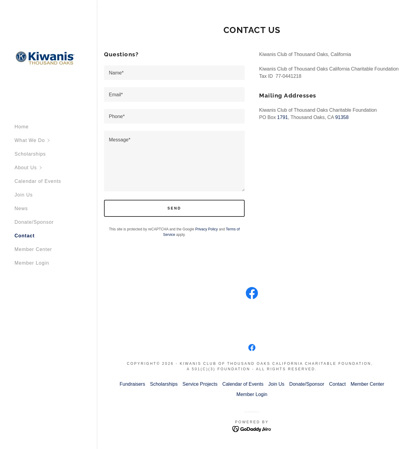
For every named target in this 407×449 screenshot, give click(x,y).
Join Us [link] (24, 194)
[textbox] (174, 72)
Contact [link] (25, 235)
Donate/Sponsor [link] (34, 222)
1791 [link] (282, 117)
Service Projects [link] (200, 384)
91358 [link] (342, 117)
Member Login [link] (32, 263)
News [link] (21, 208)
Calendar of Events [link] (38, 181)
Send (174, 208)
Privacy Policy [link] (206, 229)
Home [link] (22, 126)
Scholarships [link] (30, 154)
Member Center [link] (33, 249)
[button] (56, 140)
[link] (45, 58)
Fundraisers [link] (132, 384)
